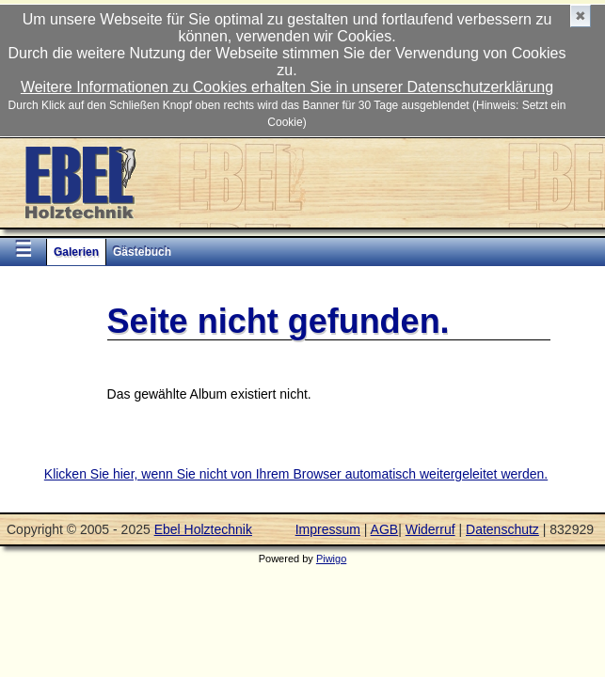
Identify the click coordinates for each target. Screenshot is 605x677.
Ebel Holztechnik (203, 529)
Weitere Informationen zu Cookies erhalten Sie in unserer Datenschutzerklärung (287, 87)
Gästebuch (142, 252)
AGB (385, 529)
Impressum (327, 529)
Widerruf (430, 529)
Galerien (76, 252)
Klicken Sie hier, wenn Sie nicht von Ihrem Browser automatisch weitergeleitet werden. (296, 473)
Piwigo (331, 558)
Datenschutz (502, 529)
